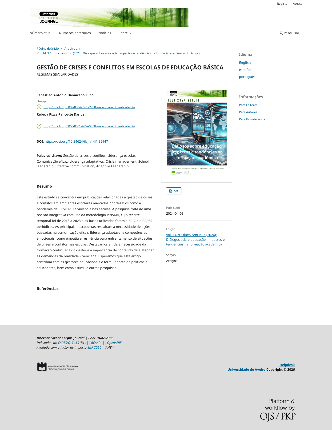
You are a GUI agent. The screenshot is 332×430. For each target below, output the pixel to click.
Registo (282, 3)
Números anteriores (75, 33)
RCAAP (95, 342)
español (245, 69)
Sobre (124, 33)
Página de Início (48, 48)
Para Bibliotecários (252, 119)
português (247, 76)
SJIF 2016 (94, 347)
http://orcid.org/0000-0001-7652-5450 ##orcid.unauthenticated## (89, 126)
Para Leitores (248, 105)
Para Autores (248, 112)
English (245, 62)
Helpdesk (287, 364)
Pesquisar (289, 33)
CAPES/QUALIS (68, 342)
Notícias (104, 33)
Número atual (41, 33)
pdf (175, 191)
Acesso (298, 3)
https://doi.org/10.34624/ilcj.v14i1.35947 (76, 141)
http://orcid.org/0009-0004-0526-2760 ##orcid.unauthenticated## (89, 107)
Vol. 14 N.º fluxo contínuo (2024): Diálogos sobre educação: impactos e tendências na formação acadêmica (111, 53)
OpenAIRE (114, 342)
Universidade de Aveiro (246, 369)
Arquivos (70, 48)
